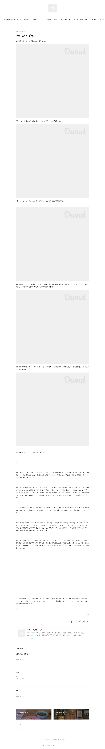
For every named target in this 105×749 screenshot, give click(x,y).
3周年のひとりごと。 (22, 654)
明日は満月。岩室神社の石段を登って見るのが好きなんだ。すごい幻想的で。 (37, 695)
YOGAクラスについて (83, 19)
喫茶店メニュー (39, 19)
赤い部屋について (54, 19)
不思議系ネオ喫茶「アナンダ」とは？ (18, 19)
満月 (17, 691)
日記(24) (17, 609)
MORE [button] (96, 19)
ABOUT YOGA (68, 19)
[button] (18, 19)
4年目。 (18, 672)
